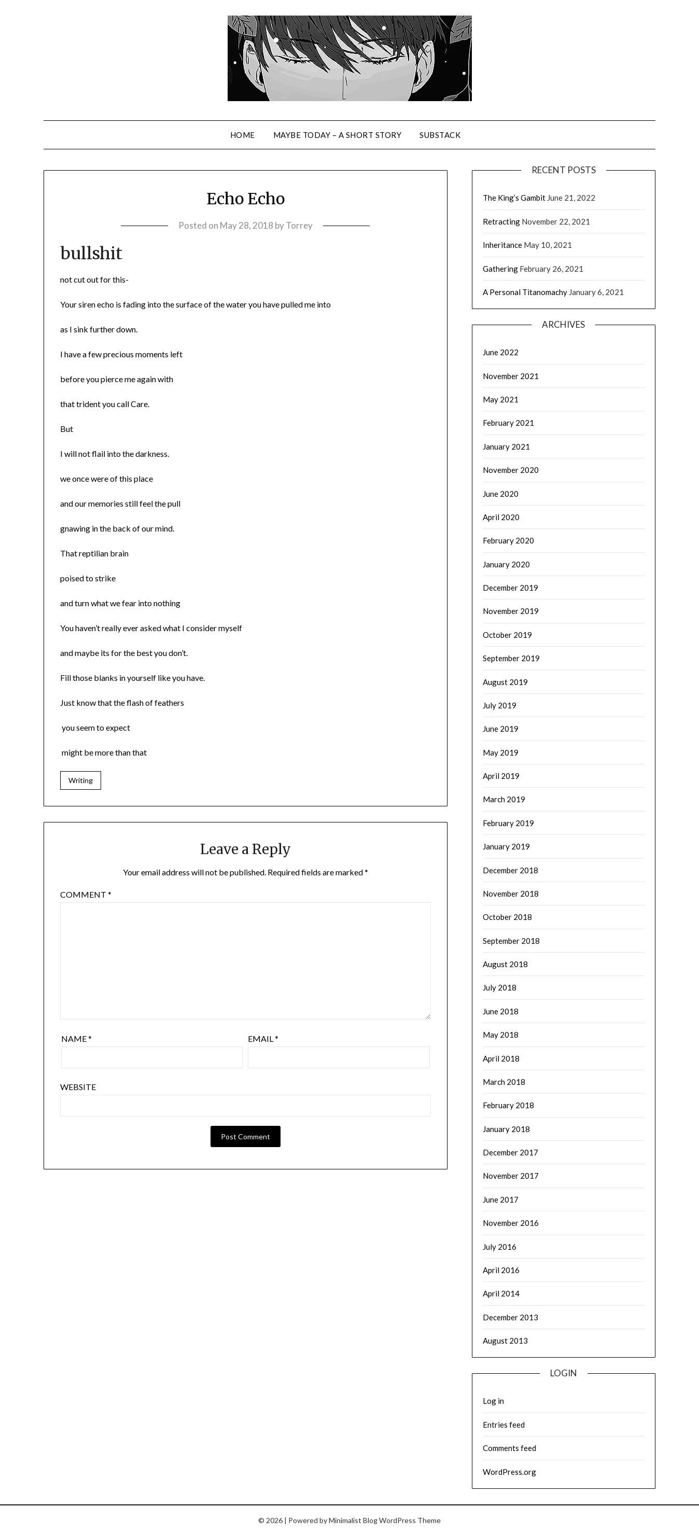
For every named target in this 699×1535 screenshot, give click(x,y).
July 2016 (499, 1246)
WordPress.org (509, 1471)
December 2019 (510, 587)
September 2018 (511, 940)
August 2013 (505, 1340)
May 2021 (501, 399)
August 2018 (505, 964)
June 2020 (501, 493)
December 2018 (510, 870)
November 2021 (511, 376)
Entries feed (504, 1424)
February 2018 (508, 1105)
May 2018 (501, 1034)
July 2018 (499, 987)
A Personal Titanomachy (525, 292)
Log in (493, 1400)
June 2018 (501, 1011)
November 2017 (511, 1175)
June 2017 (501, 1199)
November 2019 (511, 611)
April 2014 (501, 1293)
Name (76, 1038)
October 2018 (507, 917)
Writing (80, 780)
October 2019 (507, 634)
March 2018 (504, 1081)
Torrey (299, 225)
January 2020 (506, 564)
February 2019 (508, 823)
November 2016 (511, 1222)
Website (78, 1087)
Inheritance (502, 244)
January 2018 (506, 1129)
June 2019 (501, 728)
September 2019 (511, 658)
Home (242, 134)
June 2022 (501, 352)
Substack (440, 134)
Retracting (501, 221)
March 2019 (504, 799)
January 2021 (506, 446)
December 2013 (510, 1317)
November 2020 (511, 470)
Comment (85, 894)
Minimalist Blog (353, 1520)
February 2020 (508, 540)
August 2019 (505, 682)
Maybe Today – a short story (337, 134)
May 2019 (501, 752)
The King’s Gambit (514, 197)
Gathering (500, 268)
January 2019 (506, 846)
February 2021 (508, 422)
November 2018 (511, 893)
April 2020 (501, 517)
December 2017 (510, 1152)
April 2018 (501, 1058)
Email (263, 1038)
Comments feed (509, 1448)
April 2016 (501, 1270)
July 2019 (499, 705)
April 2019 (501, 775)
